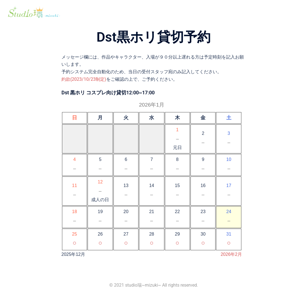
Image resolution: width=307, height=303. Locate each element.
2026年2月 (231, 254)
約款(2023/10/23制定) (83, 79)
